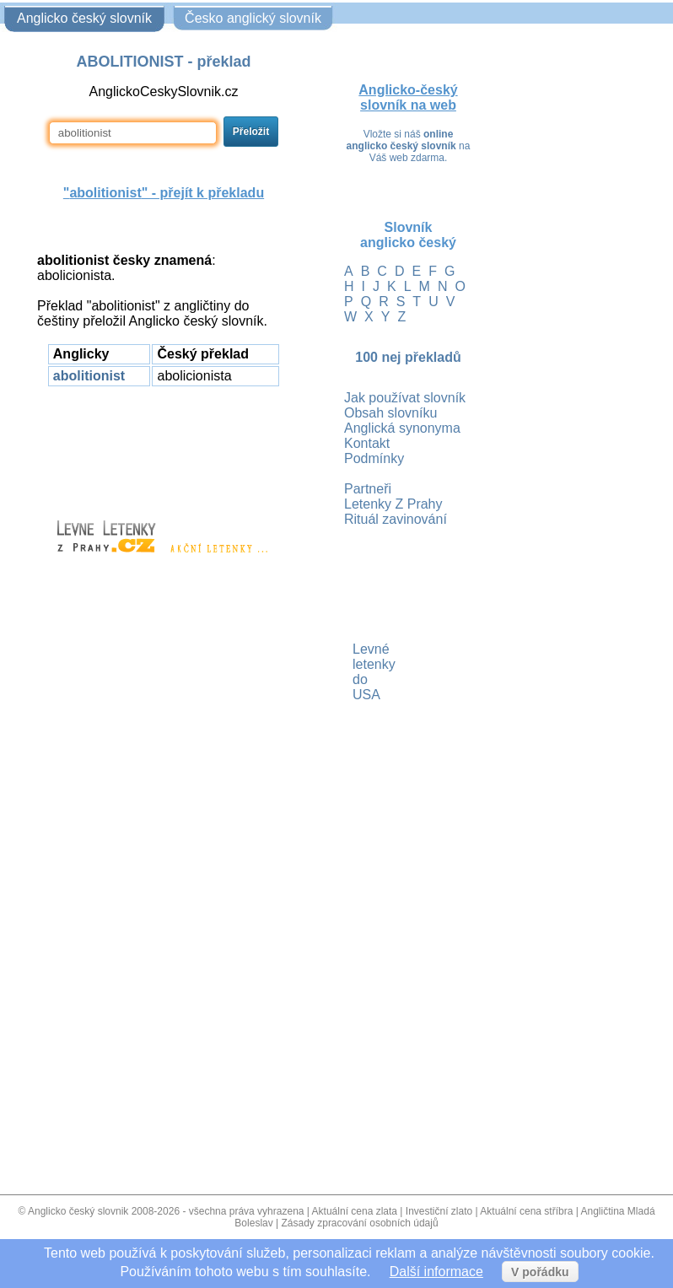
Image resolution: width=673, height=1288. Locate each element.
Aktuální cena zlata (354, 1211)
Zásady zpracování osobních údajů (360, 1223)
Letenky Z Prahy (393, 504)
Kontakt (367, 443)
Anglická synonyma (402, 428)
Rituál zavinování (395, 519)
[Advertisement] (164, 445)
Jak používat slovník (405, 398)
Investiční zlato (439, 1211)
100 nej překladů (407, 357)
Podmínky (374, 458)
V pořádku (539, 1272)
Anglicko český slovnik (78, 1211)
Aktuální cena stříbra (526, 1211)
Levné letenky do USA (355, 672)
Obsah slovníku (390, 413)
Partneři (367, 489)
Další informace (436, 1271)
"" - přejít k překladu (163, 193)
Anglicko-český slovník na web (407, 97)
